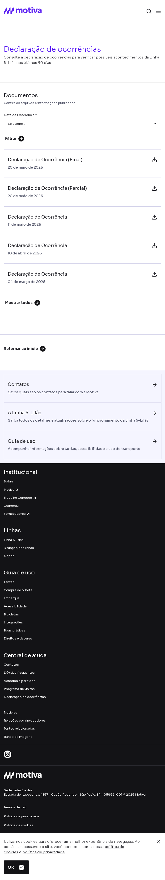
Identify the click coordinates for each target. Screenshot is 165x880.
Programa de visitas (19, 689)
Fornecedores (17, 514)
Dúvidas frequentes (19, 673)
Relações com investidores (25, 720)
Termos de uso (15, 807)
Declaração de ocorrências (25, 697)
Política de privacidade (21, 816)
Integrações (13, 622)
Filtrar (14, 138)
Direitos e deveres (18, 638)
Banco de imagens (18, 737)
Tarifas (9, 582)
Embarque (12, 598)
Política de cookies (18, 825)
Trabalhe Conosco (20, 498)
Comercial (11, 506)
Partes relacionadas (19, 728)
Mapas (9, 556)
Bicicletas (11, 614)
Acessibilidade (15, 606)
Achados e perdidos (19, 681)
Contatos (11, 665)
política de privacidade (43, 852)
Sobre (8, 481)
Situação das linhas (19, 548)
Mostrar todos (22, 303)
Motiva (11, 490)
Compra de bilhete (18, 590)
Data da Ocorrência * (20, 115)
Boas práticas (14, 630)
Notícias (10, 712)
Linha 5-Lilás (14, 540)
